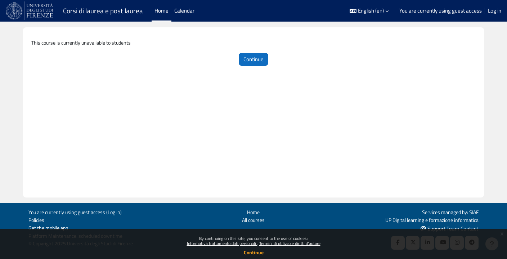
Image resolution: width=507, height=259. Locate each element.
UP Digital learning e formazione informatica (428, 219)
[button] (369, 10)
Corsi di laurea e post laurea (103, 11)
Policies (37, 219)
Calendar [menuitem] (184, 10)
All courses (253, 219)
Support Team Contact (449, 228)
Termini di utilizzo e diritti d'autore (289, 243)
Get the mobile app (49, 227)
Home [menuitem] (161, 10)
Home (253, 211)
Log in (494, 11)
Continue (254, 252)
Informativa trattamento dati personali (222, 243)
